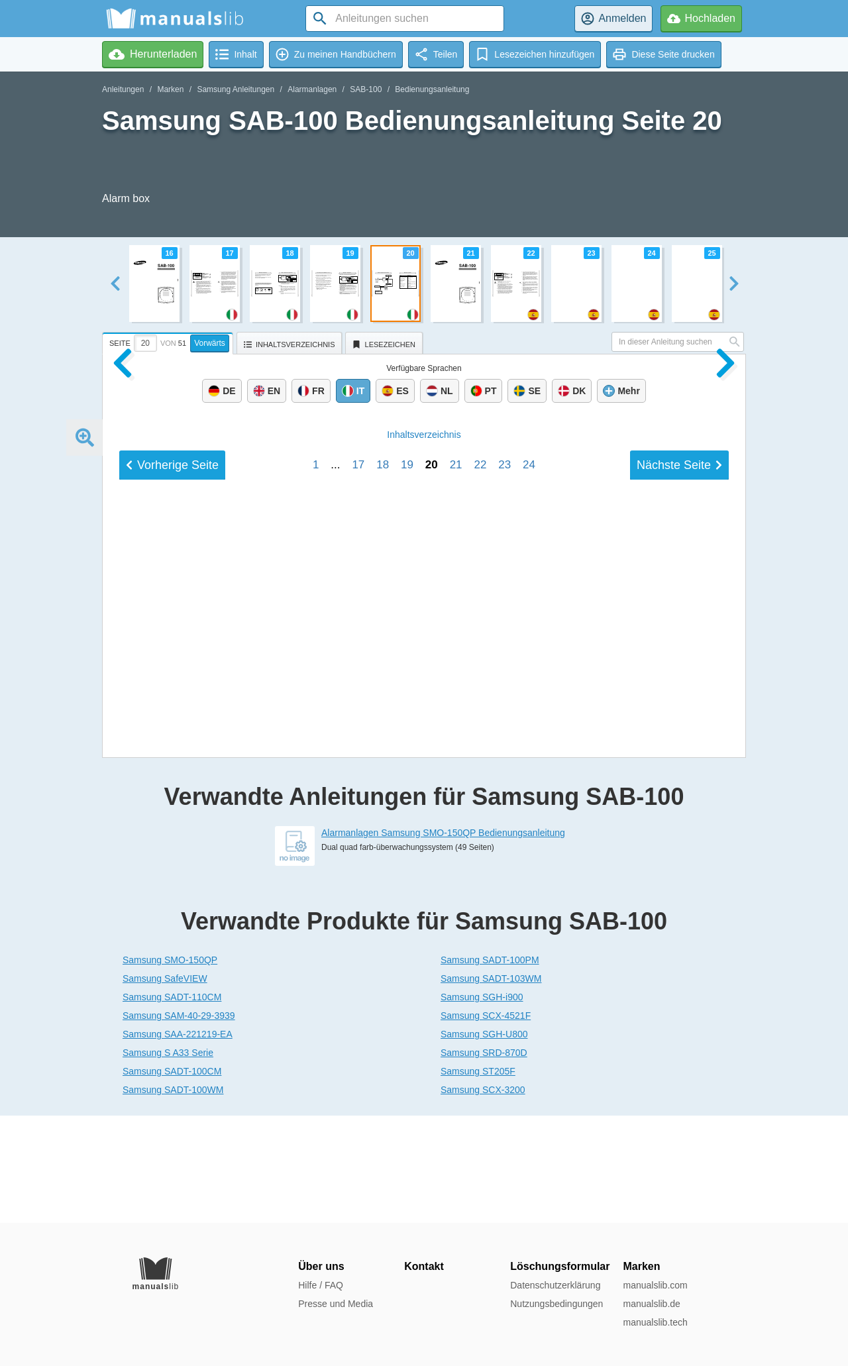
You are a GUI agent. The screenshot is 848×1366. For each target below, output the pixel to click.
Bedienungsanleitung (432, 89)
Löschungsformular (560, 1266)
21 (456, 779)
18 (382, 779)
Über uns (321, 1266)
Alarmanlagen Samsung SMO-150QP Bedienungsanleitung (443, 940)
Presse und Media (335, 1303)
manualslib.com (655, 1285)
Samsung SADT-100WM (173, 1197)
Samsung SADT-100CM (172, 1178)
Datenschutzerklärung (555, 1285)
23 (504, 779)
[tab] (169, 341)
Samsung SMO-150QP (170, 1067)
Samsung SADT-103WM (491, 1085)
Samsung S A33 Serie (168, 1160)
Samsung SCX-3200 (483, 1197)
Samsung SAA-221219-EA (178, 1141)
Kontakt (424, 1266)
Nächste (679, 780)
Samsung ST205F (478, 1178)
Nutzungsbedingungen (556, 1303)
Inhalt (423, 749)
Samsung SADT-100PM (490, 1067)
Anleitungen (123, 89)
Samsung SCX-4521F (486, 1123)
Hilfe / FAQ (320, 1285)
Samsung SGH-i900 (482, 1104)
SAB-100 (366, 89)
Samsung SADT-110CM (172, 1104)
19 (407, 779)
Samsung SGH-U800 (484, 1141)
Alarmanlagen (312, 89)
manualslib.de (651, 1303)
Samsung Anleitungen (235, 89)
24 (529, 779)
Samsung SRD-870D (484, 1160)
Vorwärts (209, 343)
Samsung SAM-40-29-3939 (179, 1123)
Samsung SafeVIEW (165, 1085)
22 (480, 779)
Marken (170, 89)
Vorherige (172, 780)
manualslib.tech (655, 1322)
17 (358, 779)
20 (431, 779)
